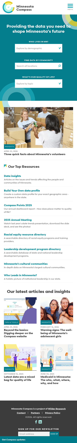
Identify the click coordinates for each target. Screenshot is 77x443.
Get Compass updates (13, 439)
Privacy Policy (52, 413)
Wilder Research (57, 409)
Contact (21, 413)
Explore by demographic (30, 48)
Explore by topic (25, 83)
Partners (35, 413)
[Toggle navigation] (70, 7)
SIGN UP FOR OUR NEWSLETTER (38, 429)
